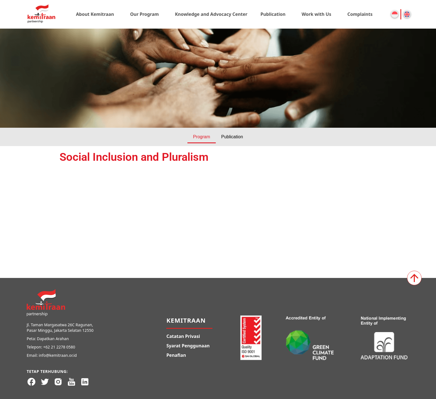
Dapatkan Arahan (53, 338)
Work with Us (316, 14)
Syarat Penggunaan (188, 346)
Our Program (144, 14)
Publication (273, 14)
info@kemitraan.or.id (58, 355)
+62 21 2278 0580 (59, 347)
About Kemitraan (95, 14)
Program (201, 136)
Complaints (360, 14)
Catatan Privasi (183, 336)
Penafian (176, 355)
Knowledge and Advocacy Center (211, 14)
